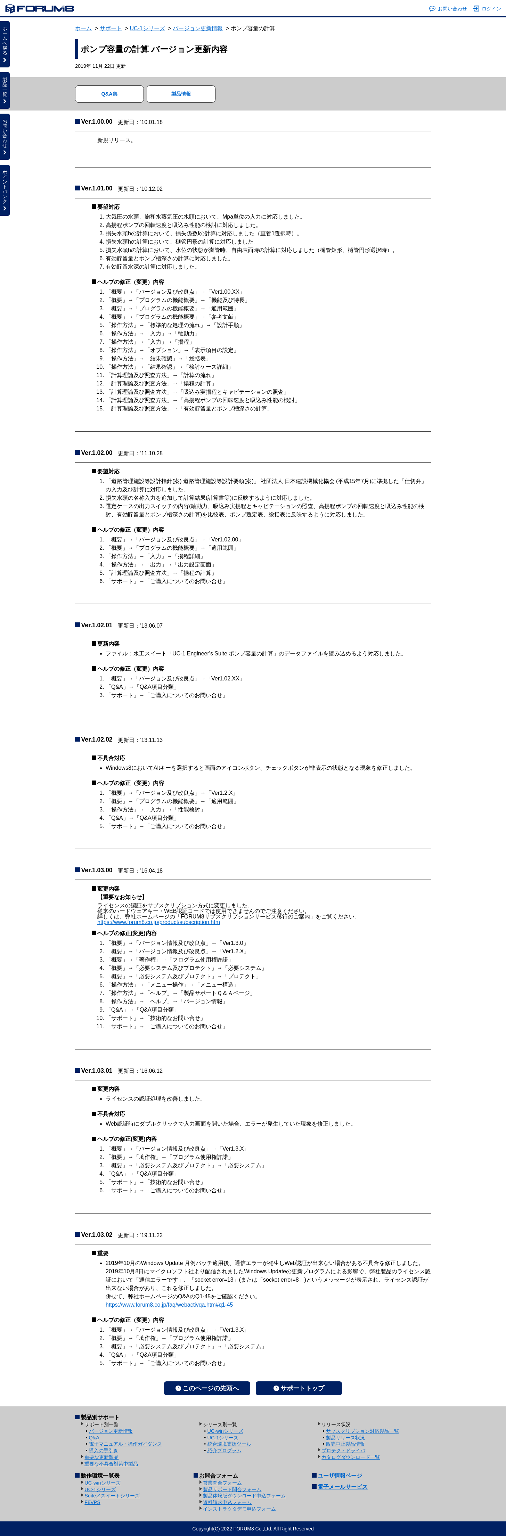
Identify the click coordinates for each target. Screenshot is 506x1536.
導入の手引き (103, 1450)
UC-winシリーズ (225, 1431)
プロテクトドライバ (343, 1450)
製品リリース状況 (345, 1437)
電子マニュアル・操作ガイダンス (125, 1444)
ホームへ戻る (4, 44)
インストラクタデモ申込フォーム (239, 1509)
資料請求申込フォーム (227, 1502)
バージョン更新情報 (198, 28)
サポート (111, 28)
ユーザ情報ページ (340, 1476)
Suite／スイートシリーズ (112, 1495)
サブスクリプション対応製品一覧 (362, 1431)
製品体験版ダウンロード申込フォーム (244, 1495)
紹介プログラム (224, 1450)
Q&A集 (109, 94)
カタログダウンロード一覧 (350, 1457)
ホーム (83, 28)
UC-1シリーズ (147, 28)
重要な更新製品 (101, 1457)
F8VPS (92, 1502)
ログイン (487, 9)
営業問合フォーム (222, 1483)
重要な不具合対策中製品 (111, 1463)
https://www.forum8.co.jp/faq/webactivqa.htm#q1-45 (169, 1305)
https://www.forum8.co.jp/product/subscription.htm (158, 922)
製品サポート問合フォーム (232, 1489)
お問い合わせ (448, 9)
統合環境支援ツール (229, 1444)
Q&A (94, 1437)
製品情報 (181, 94)
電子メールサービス (343, 1487)
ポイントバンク (4, 190)
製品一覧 (4, 90)
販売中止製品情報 (345, 1444)
